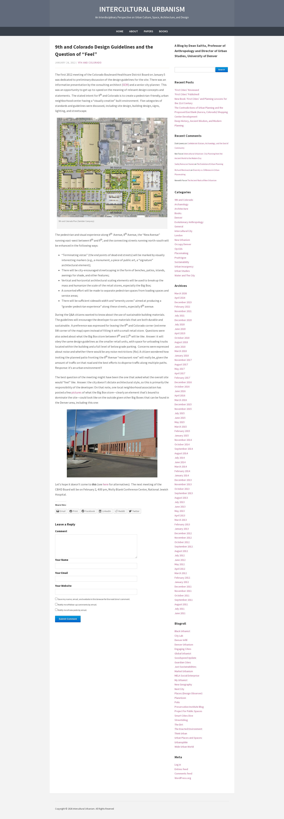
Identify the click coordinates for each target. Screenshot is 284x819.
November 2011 (183, 591)
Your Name (61, 560)
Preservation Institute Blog (189, 706)
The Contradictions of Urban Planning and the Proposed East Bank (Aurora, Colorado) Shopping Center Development (201, 112)
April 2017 (180, 373)
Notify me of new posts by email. (72, 610)
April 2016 (180, 395)
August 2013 (181, 497)
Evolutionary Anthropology (189, 222)
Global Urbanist (183, 653)
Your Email (61, 573)
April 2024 (180, 297)
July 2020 (180, 324)
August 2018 (181, 342)
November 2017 (183, 360)
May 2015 (180, 422)
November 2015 (183, 408)
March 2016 (181, 400)
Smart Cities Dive (184, 715)
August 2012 (181, 551)
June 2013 (180, 506)
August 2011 (181, 604)
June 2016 (180, 391)
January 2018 (182, 355)
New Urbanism (182, 240)
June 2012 (180, 560)
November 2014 (183, 440)
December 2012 (183, 533)
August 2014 (181, 453)
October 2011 (182, 595)
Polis (177, 702)
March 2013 (181, 519)
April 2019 (180, 333)
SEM (125, 84)
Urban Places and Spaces (188, 737)
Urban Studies (182, 271)
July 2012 (180, 555)
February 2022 (182, 306)
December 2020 (183, 320)
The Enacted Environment (188, 729)
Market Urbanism (184, 671)
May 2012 (180, 564)
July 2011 (180, 608)
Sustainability (182, 262)
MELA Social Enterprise (187, 675)
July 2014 (180, 457)
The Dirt (179, 724)
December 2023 (183, 302)
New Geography (183, 684)
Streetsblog (181, 720)
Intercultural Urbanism (142, 9)
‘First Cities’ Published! (187, 94)
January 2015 (182, 435)
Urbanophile (181, 742)
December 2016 (183, 382)
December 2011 (183, 586)
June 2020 (180, 329)
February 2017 (182, 377)
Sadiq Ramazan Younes (184, 164)
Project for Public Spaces (188, 711)
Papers (148, 31)
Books (163, 31)
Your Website (63, 585)
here (105, 484)
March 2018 (181, 351)
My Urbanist (181, 680)
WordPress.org (183, 778)
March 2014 (181, 466)
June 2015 (180, 417)
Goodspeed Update (185, 657)
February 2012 (182, 577)
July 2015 (180, 413)
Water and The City (185, 275)
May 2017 (180, 368)
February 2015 (182, 431)
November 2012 (183, 537)
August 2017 (181, 364)
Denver (178, 217)
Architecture (181, 208)
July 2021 (180, 315)
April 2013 (180, 515)
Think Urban (181, 733)
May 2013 (180, 511)
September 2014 (184, 448)
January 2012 (182, 582)
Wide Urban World (184, 746)
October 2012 (182, 542)
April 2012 (180, 568)
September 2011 (184, 599)
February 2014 (182, 471)
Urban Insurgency (184, 266)
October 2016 (182, 386)
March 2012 (181, 573)
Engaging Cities (183, 649)
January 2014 (182, 475)
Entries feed (181, 769)
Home (119, 31)
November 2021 (183, 311)
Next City (179, 689)
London (179, 235)
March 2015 (181, 426)
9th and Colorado (90, 62)
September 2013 (184, 493)
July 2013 (180, 502)
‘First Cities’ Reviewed (187, 90)
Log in (178, 764)
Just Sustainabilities (185, 666)
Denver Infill (181, 640)
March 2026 (181, 293)
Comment (61, 531)
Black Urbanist (182, 631)
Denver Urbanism (184, 644)
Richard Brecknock (182, 170)
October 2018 (182, 337)
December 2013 (183, 480)
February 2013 (182, 524)
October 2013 (182, 488)
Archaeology (181, 204)
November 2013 (183, 484)
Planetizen (180, 698)
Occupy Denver (183, 244)
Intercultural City (183, 231)
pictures (76, 392)
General (179, 226)
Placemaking (181, 253)
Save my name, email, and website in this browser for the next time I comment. (94, 599)
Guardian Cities (183, 662)
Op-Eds (179, 248)
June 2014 (180, 462)
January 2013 (182, 528)
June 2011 (180, 613)
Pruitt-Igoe (180, 257)
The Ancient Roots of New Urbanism (201, 180)
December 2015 (183, 404)
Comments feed (183, 773)
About (133, 31)
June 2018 (180, 346)
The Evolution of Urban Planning (210, 164)
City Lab (179, 635)
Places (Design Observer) (188, 693)
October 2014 (182, 444)
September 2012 (184, 546)
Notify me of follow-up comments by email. (77, 604)
